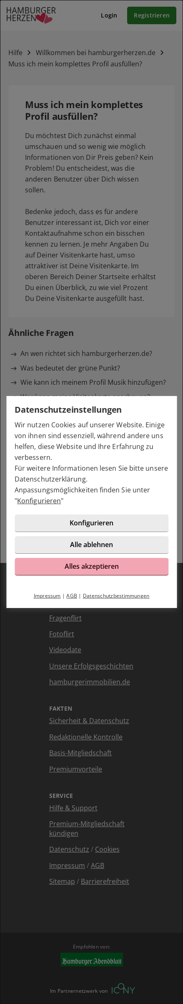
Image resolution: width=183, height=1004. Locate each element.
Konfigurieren (39, 500)
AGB (71, 595)
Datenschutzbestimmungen (116, 595)
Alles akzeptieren (92, 566)
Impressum (47, 595)
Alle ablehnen (91, 544)
